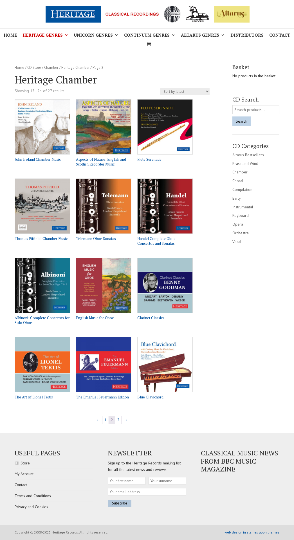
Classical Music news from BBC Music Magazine (239, 461)
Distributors (247, 35)
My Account (24, 473)
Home (10, 35)
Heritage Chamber (75, 67)
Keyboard (240, 215)
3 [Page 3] (118, 419)
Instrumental (242, 207)
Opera (237, 224)
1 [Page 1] (105, 419)
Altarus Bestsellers (248, 154)
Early (236, 198)
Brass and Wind (245, 163)
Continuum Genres (147, 35)
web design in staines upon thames (252, 532)
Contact (279, 35)
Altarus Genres (200, 35)
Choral (237, 180)
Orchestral (241, 232)
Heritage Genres (43, 35)
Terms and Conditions (33, 495)
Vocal (236, 241)
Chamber (51, 67)
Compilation (242, 189)
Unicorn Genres (93, 35)
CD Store (34, 67)
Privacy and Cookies (31, 506)
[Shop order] (185, 91)
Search (241, 121)
